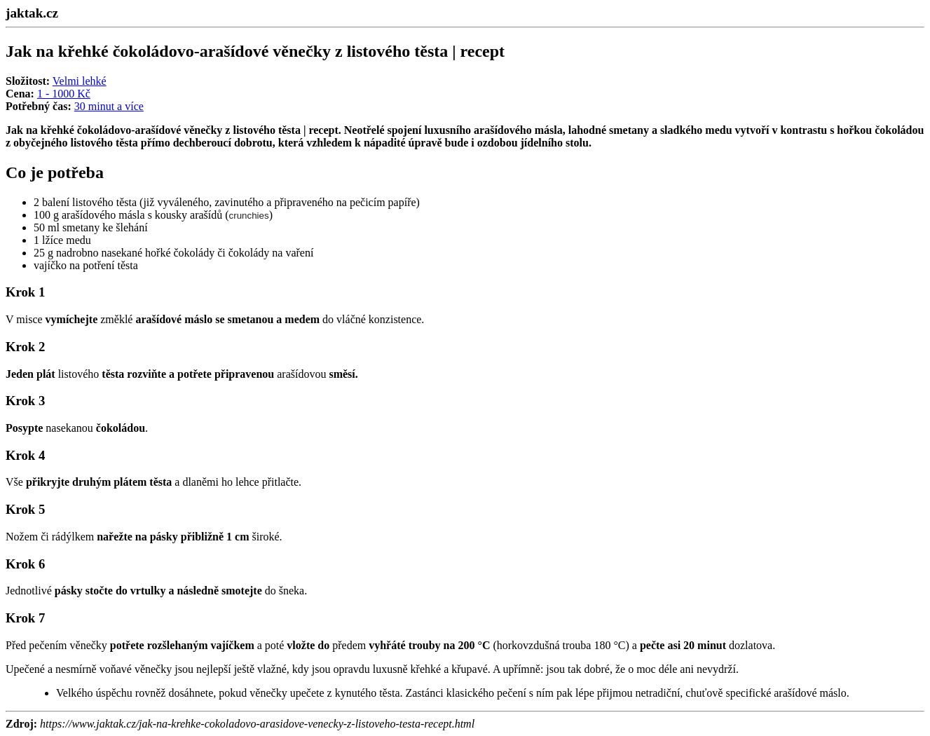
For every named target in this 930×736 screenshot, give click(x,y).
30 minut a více (109, 106)
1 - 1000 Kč (63, 94)
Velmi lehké (80, 81)
